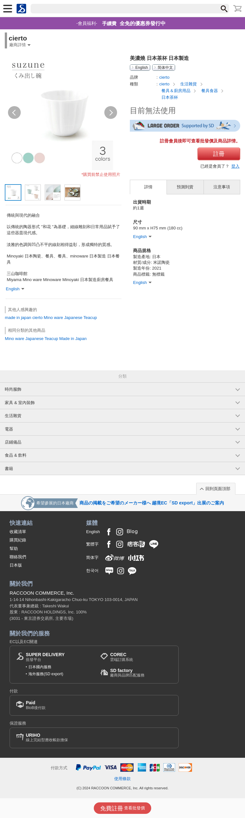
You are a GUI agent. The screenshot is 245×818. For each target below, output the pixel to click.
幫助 (14, 548)
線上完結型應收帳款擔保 (47, 737)
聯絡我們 (18, 556)
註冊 (219, 154)
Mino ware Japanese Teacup (70, 317)
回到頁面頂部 (217, 488)
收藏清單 (18, 531)
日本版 (16, 565)
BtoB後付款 (36, 705)
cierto (37, 317)
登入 (235, 166)
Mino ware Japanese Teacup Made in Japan (45, 338)
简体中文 (165, 67)
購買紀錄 (18, 540)
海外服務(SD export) (45, 674)
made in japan (18, 317)
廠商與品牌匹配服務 (127, 673)
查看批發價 (122, 808)
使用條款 (122, 778)
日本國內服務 (39, 667)
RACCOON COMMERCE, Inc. (42, 593)
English (141, 67)
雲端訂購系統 (121, 657)
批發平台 (45, 657)
